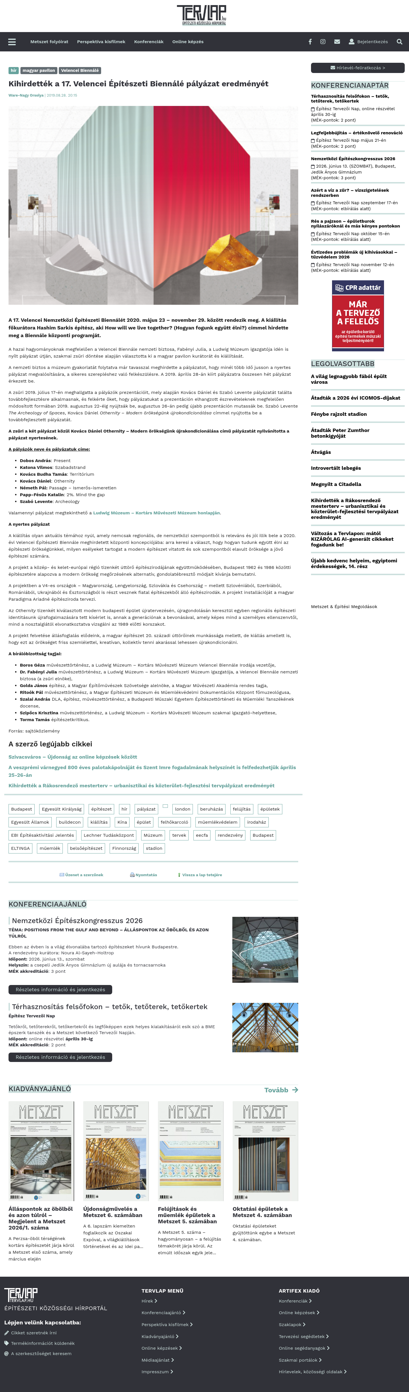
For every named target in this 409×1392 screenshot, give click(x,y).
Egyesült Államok (30, 822)
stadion (154, 848)
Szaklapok (292, 1324)
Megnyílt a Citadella (336, 484)
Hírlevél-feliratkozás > (358, 67)
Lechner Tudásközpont (109, 835)
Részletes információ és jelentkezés (60, 989)
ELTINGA (20, 848)
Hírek (149, 1301)
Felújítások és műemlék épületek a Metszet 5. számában (187, 1215)
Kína (122, 822)
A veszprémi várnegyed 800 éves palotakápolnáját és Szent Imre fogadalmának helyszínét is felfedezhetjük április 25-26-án (152, 771)
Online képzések (161, 1348)
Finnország (124, 848)
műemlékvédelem (217, 822)
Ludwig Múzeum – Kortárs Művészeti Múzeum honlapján (156, 513)
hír (125, 809)
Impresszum (157, 1371)
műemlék (49, 848)
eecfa (202, 835)
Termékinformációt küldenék (39, 1343)
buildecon (70, 822)
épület (144, 822)
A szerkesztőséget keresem (38, 1353)
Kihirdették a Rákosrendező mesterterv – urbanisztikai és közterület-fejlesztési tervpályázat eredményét (142, 785)
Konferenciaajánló (163, 1312)
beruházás (211, 809)
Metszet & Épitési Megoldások (344, 606)
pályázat (146, 809)
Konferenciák (148, 41)
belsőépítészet (86, 848)
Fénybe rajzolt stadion (339, 414)
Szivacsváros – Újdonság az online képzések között (73, 757)
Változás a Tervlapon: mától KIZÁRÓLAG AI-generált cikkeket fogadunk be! (352, 539)
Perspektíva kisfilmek (101, 41)
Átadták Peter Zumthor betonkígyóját (340, 433)
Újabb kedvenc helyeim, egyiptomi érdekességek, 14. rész (354, 563)
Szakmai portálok (300, 1360)
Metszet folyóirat (49, 41)
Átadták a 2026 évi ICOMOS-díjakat (355, 398)
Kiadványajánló (160, 1336)
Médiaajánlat (157, 1360)
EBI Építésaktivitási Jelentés (42, 835)
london (182, 809)
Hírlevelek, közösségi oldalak (313, 1371)
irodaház (256, 822)
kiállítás (99, 822)
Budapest (21, 809)
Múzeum (153, 835)
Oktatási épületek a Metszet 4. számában (262, 1211)
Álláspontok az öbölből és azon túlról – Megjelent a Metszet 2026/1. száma (41, 1218)
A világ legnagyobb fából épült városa (349, 379)
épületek (270, 809)
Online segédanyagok (304, 1348)
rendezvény (230, 835)
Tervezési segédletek (304, 1336)
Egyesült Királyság (62, 809)
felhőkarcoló (174, 822)
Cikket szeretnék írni (30, 1332)
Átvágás (321, 452)
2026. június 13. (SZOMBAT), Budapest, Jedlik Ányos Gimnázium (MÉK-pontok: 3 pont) (353, 172)
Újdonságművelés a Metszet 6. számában (112, 1211)
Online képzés (188, 41)
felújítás (242, 809)
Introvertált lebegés (336, 468)
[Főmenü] (12, 42)
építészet (101, 809)
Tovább (277, 1090)
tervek (179, 835)
